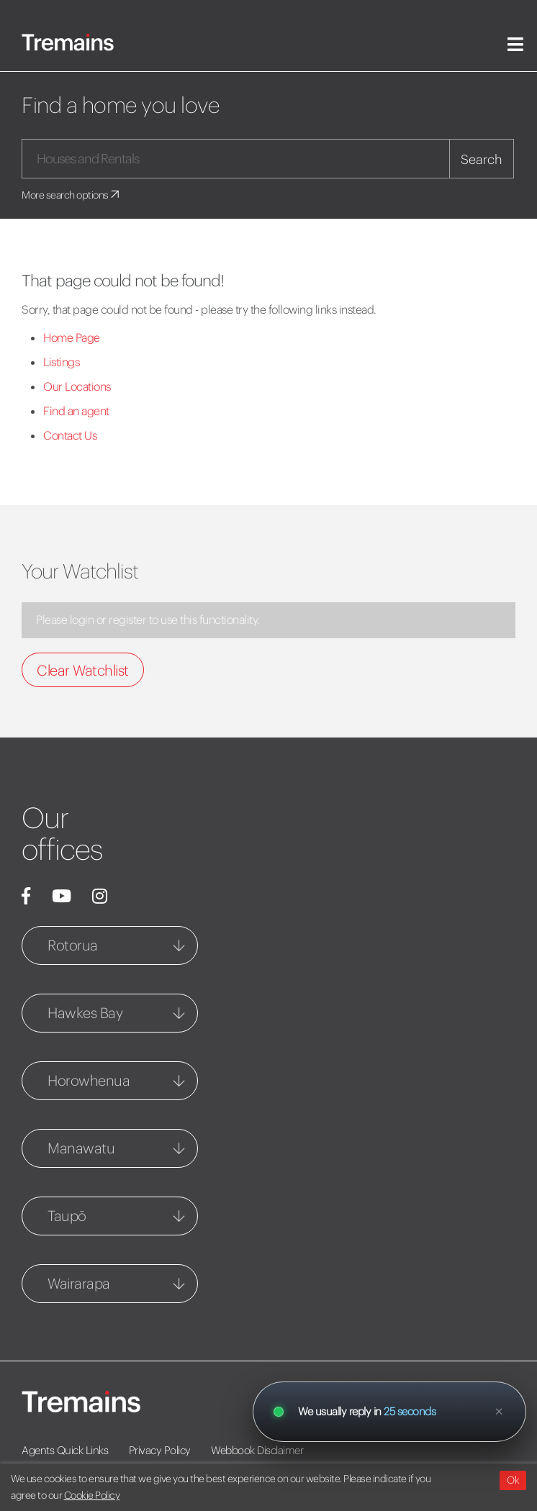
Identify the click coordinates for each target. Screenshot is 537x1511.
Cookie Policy (92, 1495)
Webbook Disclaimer (257, 1450)
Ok (513, 1480)
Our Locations (77, 386)
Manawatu (81, 1148)
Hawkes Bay (85, 1013)
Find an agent (76, 411)
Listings (61, 362)
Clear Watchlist (83, 670)
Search (481, 159)
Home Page (71, 337)
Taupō (67, 1216)
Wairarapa (79, 1283)
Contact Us (69, 435)
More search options (72, 195)
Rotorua (73, 945)
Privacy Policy (160, 1450)
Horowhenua (89, 1080)
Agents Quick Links (65, 1450)
